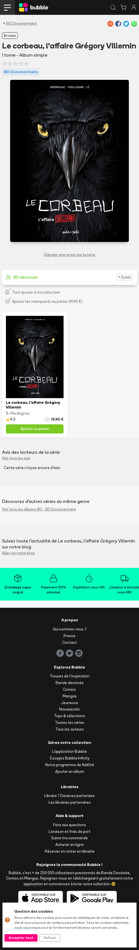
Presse (69, 635)
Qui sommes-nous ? (70, 629)
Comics (69, 689)
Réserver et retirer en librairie (69, 851)
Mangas (70, 696)
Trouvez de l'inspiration (70, 676)
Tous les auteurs (69, 729)
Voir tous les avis (16, 458)
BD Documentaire (21, 23)
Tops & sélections (69, 715)
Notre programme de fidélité (69, 764)
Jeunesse (69, 702)
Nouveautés (69, 709)
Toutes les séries (69, 722)
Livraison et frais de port (70, 831)
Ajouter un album (69, 771)
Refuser (50, 938)
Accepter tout (21, 938)
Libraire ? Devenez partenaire (69, 795)
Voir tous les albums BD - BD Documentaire (39, 509)
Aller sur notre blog (18, 553)
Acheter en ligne (69, 844)
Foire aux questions (69, 824)
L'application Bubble (69, 751)
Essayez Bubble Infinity (69, 758)
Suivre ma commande (69, 838)
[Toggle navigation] (7, 7)
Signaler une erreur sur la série (69, 254)
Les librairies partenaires (69, 802)
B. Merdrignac (18, 413)
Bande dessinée (70, 682)
